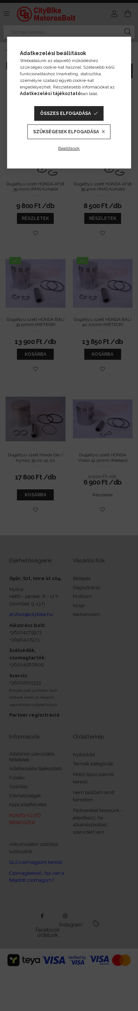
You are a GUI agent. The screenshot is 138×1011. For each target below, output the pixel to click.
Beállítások (69, 148)
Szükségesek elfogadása (66, 131)
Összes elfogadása (65, 113)
